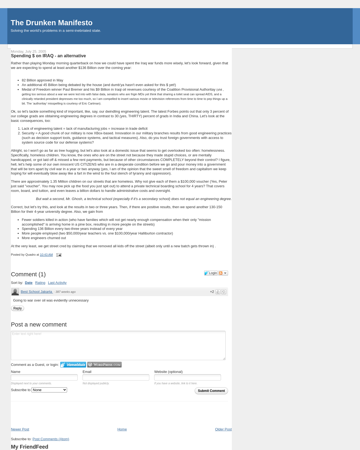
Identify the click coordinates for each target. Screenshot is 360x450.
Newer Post (20, 429)
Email (87, 372)
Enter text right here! (118, 345)
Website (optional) (168, 372)
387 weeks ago (66, 291)
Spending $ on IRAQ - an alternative (48, 55)
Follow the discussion (223, 273)
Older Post (223, 429)
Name (15, 372)
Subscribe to (39, 390)
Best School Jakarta (37, 292)
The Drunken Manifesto (52, 22)
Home (122, 429)
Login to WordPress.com (104, 364)
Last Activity (57, 283)
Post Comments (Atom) (51, 439)
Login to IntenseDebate (73, 364)
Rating (40, 283)
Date (29, 283)
